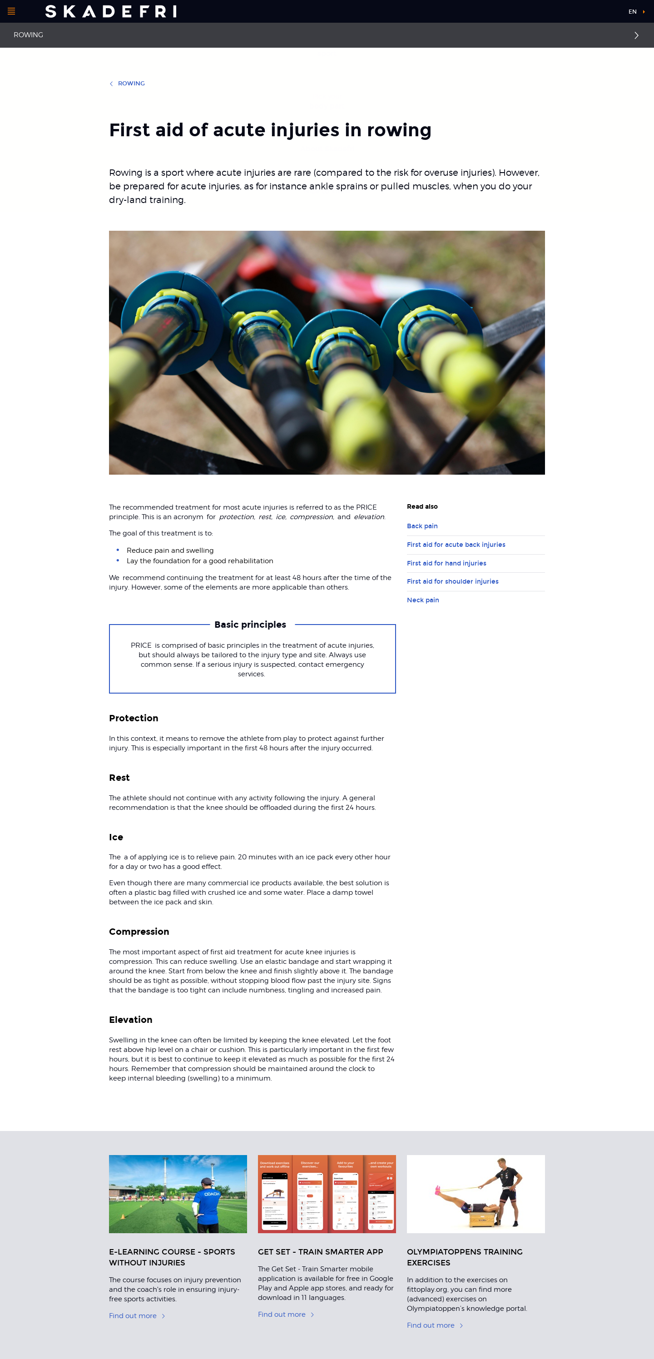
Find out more (137, 1316)
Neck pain (423, 600)
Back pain (422, 526)
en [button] (633, 12)
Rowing (28, 35)
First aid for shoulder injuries (453, 581)
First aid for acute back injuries (456, 545)
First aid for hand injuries (446, 563)
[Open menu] (11, 11)
